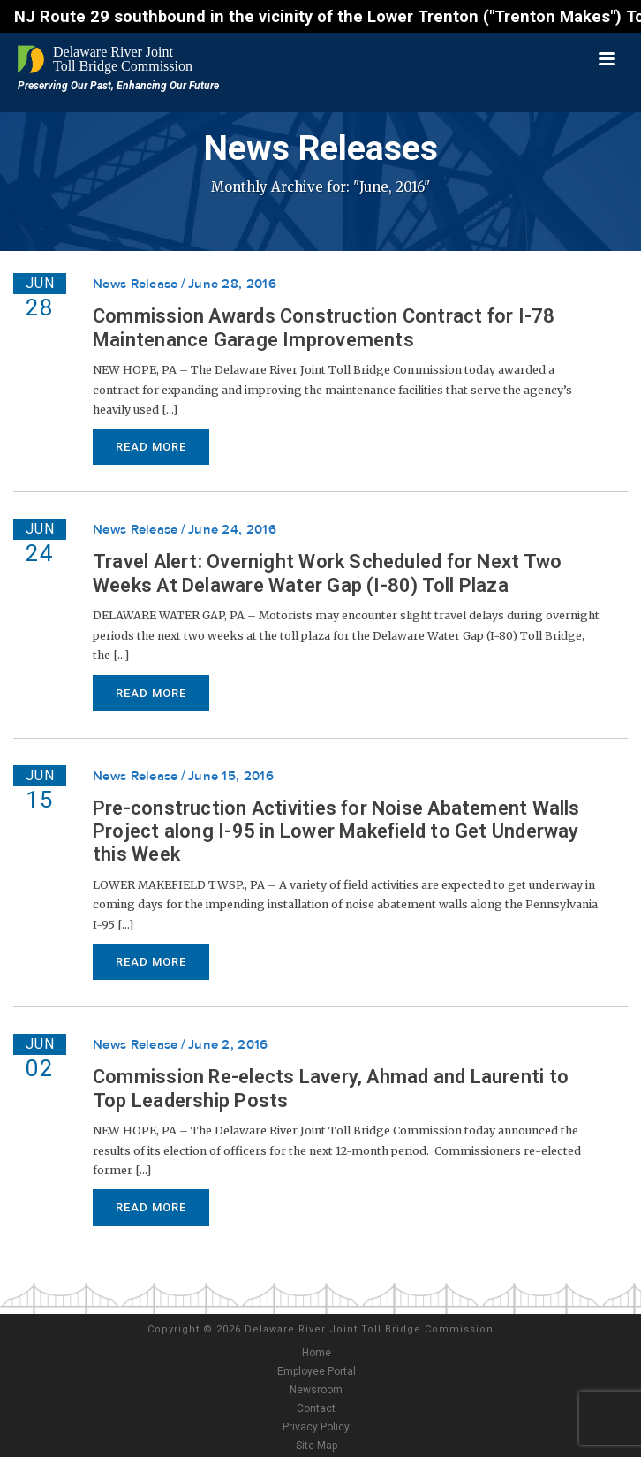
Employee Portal (316, 1371)
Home (316, 1353)
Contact (316, 1408)
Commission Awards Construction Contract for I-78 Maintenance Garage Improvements (324, 327)
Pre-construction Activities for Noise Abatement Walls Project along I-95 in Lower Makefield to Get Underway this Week (336, 831)
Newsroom (316, 1390)
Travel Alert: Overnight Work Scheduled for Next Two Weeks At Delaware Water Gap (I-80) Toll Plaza (327, 573)
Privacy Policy (316, 1427)
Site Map (316, 1445)
